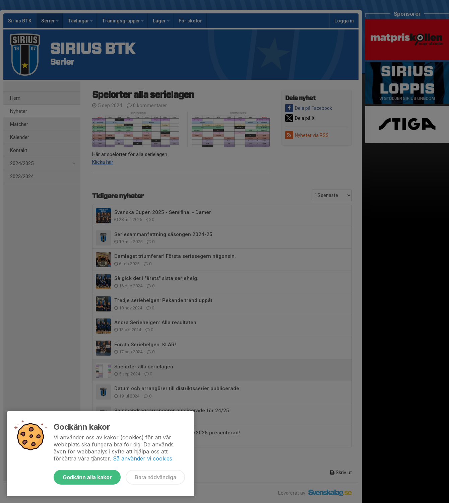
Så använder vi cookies (142, 458)
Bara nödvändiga (155, 477)
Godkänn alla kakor (87, 477)
